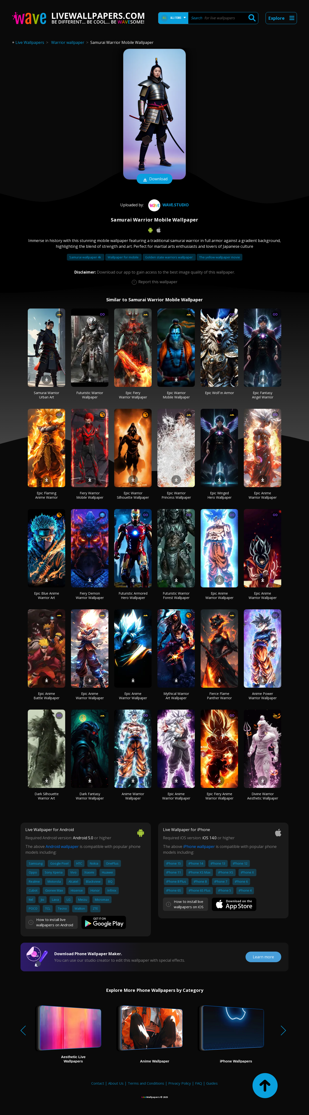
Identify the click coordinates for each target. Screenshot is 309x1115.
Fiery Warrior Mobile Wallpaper (89, 495)
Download (154, 179)
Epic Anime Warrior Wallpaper (263, 495)
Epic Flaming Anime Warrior (46, 495)
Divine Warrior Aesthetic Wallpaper (262, 796)
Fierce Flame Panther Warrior (219, 695)
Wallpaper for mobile (123, 257)
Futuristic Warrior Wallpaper (89, 394)
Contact (97, 1083)
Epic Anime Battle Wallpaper (46, 695)
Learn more (263, 957)
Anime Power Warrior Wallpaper (263, 695)
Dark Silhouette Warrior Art (47, 796)
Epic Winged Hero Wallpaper (219, 495)
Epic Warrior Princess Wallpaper (176, 495)
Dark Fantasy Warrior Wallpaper (90, 796)
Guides (212, 1083)
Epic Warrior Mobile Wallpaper (176, 394)
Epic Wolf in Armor (219, 392)
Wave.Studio (168, 205)
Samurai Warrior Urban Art (46, 394)
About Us (116, 1083)
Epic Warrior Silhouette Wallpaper (133, 495)
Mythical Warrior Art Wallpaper (176, 695)
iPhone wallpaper (199, 846)
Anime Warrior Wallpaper (133, 796)
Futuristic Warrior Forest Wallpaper (176, 595)
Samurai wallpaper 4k (85, 257)
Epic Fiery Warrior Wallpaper (133, 394)
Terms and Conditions (146, 1083)
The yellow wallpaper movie (219, 257)
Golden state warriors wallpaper (169, 257)
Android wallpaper (62, 846)
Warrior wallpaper (67, 42)
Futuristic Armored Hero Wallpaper (133, 595)
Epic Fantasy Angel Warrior (262, 394)
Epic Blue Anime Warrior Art (46, 595)
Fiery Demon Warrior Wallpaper (90, 595)
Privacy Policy (179, 1083)
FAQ (198, 1083)
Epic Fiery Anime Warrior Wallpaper (219, 796)
